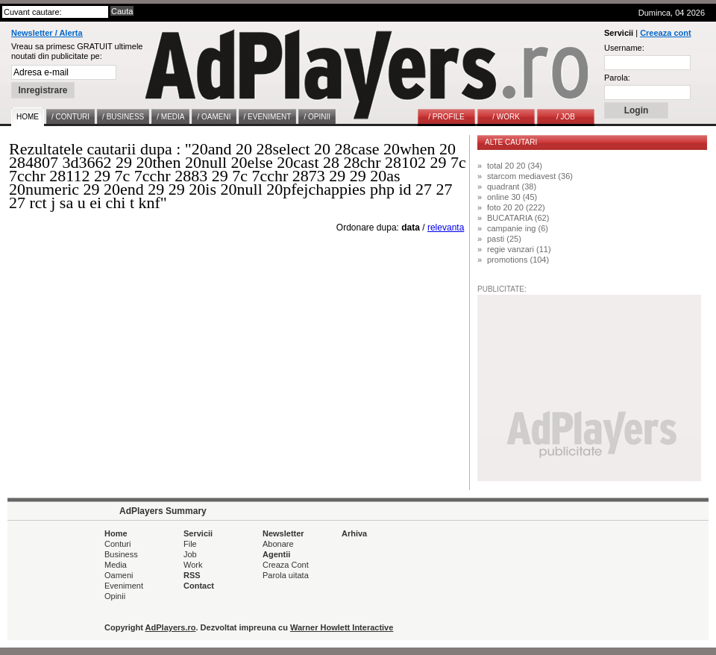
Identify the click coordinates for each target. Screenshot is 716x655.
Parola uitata (286, 575)
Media (115, 564)
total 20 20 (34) (514, 165)
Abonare (278, 543)
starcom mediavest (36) (530, 176)
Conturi (117, 543)
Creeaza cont (665, 32)
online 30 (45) (512, 196)
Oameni (119, 575)
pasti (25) (504, 238)
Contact (198, 585)
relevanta (445, 227)
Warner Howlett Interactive (341, 627)
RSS (192, 575)
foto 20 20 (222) (516, 207)
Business (121, 554)
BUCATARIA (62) (518, 217)
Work (192, 564)
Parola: (617, 77)
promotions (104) (518, 259)
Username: (624, 47)
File (190, 543)
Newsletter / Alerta (47, 32)
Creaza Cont (286, 564)
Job (190, 554)
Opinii (114, 596)
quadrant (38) (511, 186)
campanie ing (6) (517, 228)
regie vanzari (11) (519, 249)
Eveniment (123, 585)
